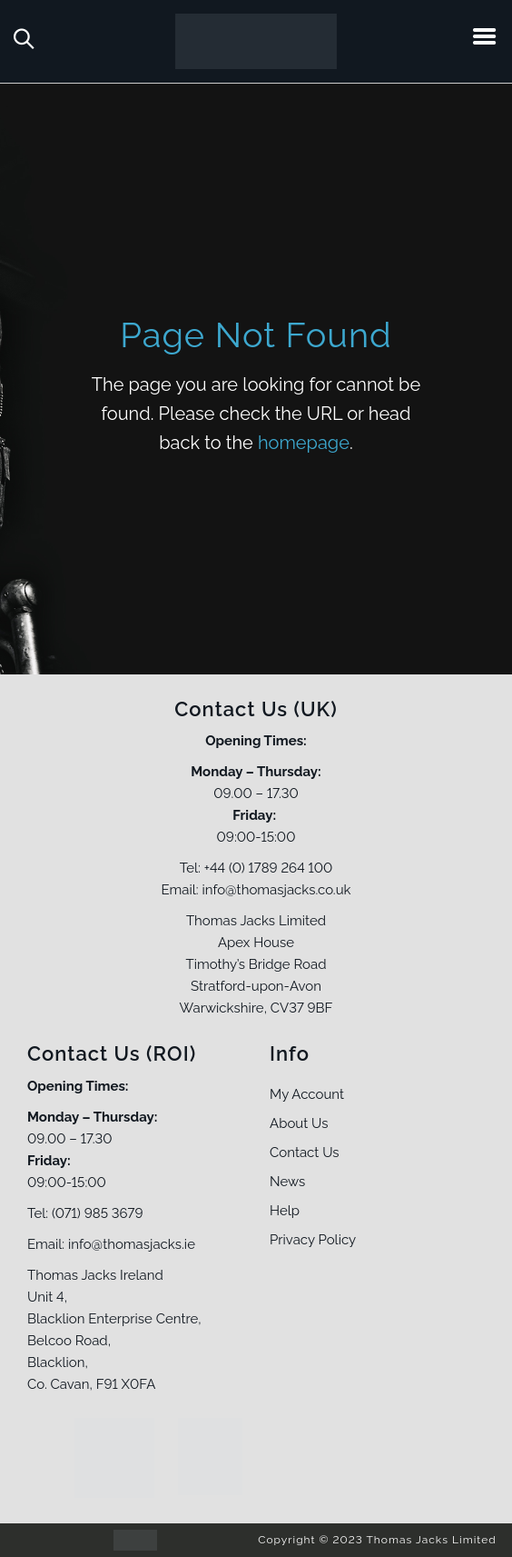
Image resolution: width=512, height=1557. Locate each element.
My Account (307, 1094)
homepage (304, 443)
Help (285, 1211)
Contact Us (305, 1152)
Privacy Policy (313, 1240)
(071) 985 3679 (97, 1213)
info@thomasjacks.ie (131, 1244)
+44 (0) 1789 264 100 (268, 868)
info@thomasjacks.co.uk (276, 890)
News (287, 1181)
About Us (299, 1123)
